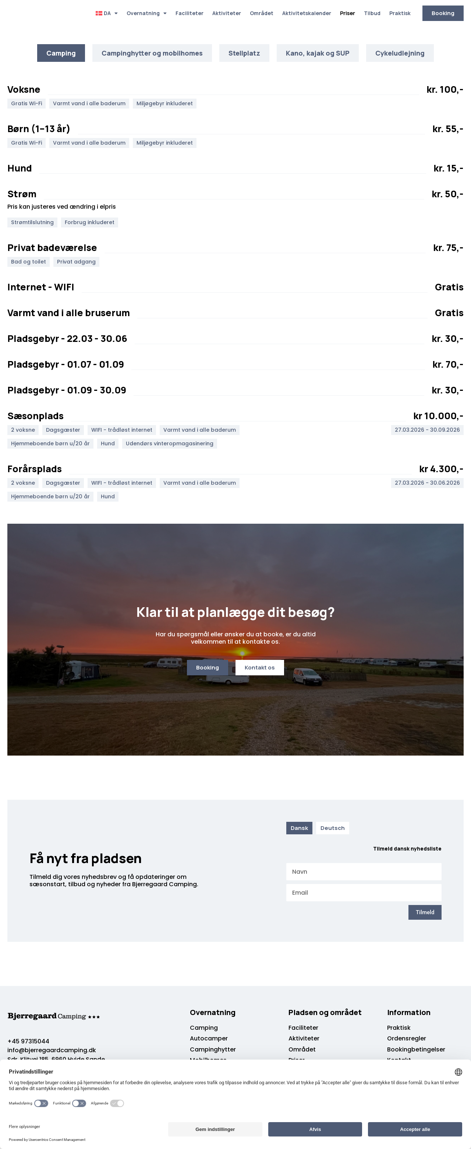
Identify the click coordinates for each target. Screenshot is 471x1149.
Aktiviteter (226, 13)
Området (261, 13)
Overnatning (147, 13)
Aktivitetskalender (306, 13)
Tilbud (372, 13)
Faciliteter (189, 13)
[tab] (61, 53)
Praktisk (400, 13)
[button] (28, 104)
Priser (347, 13)
